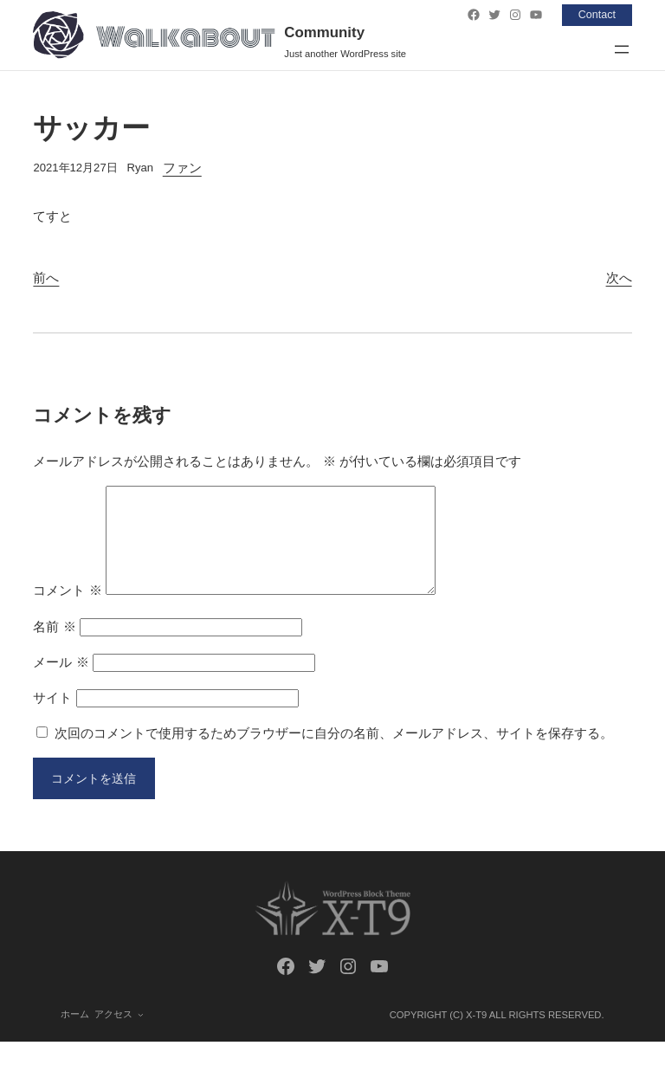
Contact (595, 14)
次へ (619, 277)
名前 (54, 647)
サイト (52, 718)
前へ (46, 277)
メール (60, 682)
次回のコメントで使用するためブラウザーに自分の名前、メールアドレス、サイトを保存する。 (334, 753)
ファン (182, 167)
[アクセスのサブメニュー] (141, 1037)
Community (324, 32)
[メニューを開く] (621, 49)
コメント (67, 611)
